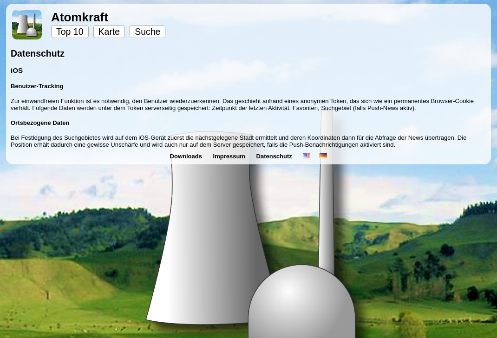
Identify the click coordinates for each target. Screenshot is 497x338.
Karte (109, 31)
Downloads (187, 156)
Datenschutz (275, 156)
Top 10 (70, 31)
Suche (147, 31)
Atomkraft (79, 17)
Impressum (230, 156)
